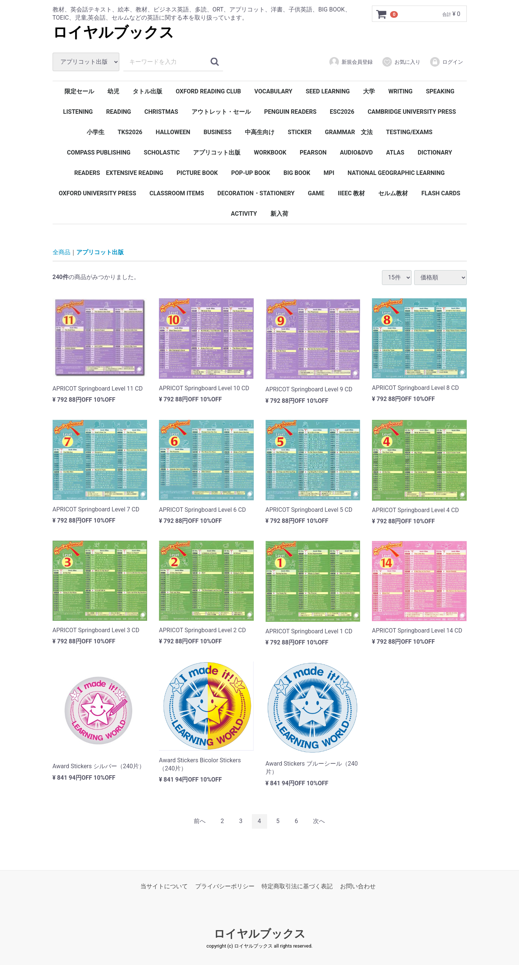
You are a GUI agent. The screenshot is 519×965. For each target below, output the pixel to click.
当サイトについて (164, 886)
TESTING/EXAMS (409, 132)
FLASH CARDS (440, 193)
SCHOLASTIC (162, 152)
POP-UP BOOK (250, 172)
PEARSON (313, 152)
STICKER (300, 132)
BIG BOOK (296, 172)
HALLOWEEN (173, 132)
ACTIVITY (244, 213)
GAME (316, 193)
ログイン (446, 61)
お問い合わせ (358, 886)
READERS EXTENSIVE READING (118, 172)
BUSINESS (218, 132)
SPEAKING (440, 91)
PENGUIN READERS (290, 111)
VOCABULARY (273, 91)
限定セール (79, 91)
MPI (328, 172)
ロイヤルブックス (113, 32)
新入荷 (279, 213)
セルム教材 (393, 193)
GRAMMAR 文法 (349, 132)
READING (118, 111)
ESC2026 (342, 111)
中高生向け (260, 132)
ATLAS (395, 152)
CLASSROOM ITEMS (177, 193)
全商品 (61, 252)
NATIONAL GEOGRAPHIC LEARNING (396, 172)
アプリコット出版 (216, 152)
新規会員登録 (351, 61)
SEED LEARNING (328, 91)
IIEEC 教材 (351, 193)
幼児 (113, 91)
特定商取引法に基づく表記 (297, 886)
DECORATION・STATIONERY (256, 193)
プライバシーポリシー (224, 886)
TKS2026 (130, 132)
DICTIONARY (434, 152)
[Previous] (200, 821)
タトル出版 (147, 91)
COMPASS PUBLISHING (98, 152)
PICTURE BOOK (197, 172)
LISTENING (78, 111)
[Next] (319, 821)
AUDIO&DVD (356, 152)
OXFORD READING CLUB (208, 91)
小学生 (95, 132)
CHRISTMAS (161, 111)
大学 (369, 91)
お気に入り (401, 61)
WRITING (400, 91)
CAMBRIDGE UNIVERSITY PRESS (411, 111)
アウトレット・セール (221, 111)
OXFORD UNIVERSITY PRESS (97, 193)
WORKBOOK (270, 152)
